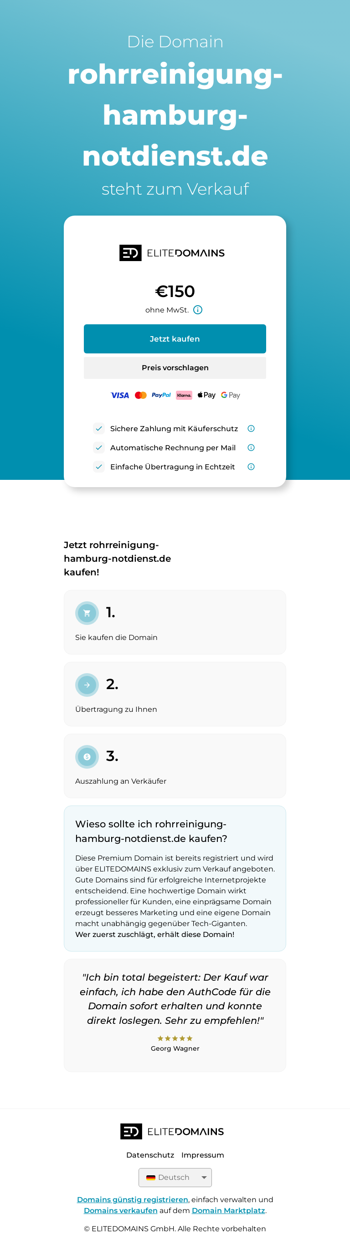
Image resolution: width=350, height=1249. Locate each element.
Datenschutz (150, 1155)
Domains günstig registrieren (132, 1199)
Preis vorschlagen (175, 367)
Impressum (202, 1155)
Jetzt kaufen (175, 338)
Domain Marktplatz (228, 1210)
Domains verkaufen (121, 1210)
